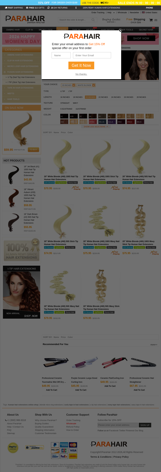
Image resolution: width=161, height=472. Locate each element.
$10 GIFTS (35, 8)
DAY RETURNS (57, 8)
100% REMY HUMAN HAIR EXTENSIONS (101, 8)
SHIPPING (14, 8)
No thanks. (81, 74)
